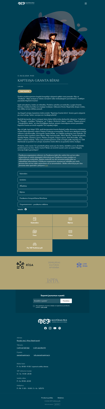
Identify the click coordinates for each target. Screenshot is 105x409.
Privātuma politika (47, 398)
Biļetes (22, 192)
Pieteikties (66, 301)
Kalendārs (23, 173)
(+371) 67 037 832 (23, 348)
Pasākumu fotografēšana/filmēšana (33, 198)
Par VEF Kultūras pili (34, 245)
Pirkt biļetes (24, 91)
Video (70, 233)
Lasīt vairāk (44, 307)
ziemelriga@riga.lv (23, 355)
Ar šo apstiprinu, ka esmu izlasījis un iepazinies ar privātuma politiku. (52, 306)
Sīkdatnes (61, 398)
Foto (35, 233)
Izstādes (23, 180)
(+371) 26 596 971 (39, 348)
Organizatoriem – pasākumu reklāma (34, 204)
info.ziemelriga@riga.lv (42, 355)
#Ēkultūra (23, 186)
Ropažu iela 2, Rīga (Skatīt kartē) (28, 341)
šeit (46, 165)
